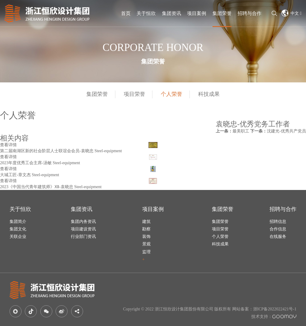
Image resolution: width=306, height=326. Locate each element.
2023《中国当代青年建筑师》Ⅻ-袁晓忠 (36, 187)
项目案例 (196, 13)
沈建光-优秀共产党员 (278, 131)
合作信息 (278, 229)
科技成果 (209, 94)
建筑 (146, 221)
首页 (126, 13)
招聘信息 (278, 221)
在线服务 (278, 236)
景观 (146, 244)
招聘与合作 (249, 13)
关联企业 (18, 236)
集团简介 (18, 221)
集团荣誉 (222, 13)
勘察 (146, 229)
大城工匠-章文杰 (15, 175)
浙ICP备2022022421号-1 (274, 309)
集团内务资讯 (83, 221)
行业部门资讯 (83, 236)
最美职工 (232, 131)
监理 (146, 252)
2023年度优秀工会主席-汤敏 (26, 163)
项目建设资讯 (83, 229)
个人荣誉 (171, 94)
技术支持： (273, 316)
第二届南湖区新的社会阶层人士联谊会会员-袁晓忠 (47, 151)
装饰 (146, 236)
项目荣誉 (134, 94)
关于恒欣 (146, 13)
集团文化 (18, 229)
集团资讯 (171, 13)
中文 (291, 13)
